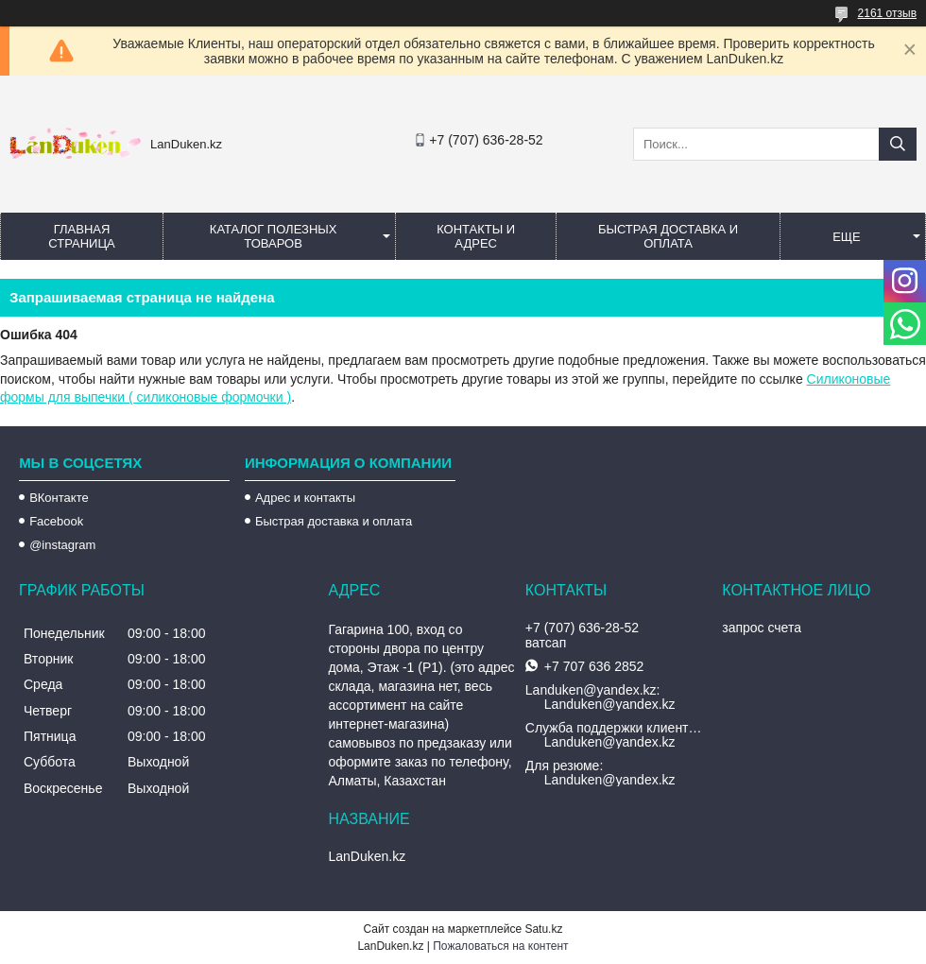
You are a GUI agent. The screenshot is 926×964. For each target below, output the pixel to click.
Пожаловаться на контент (500, 946)
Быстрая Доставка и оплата (668, 236)
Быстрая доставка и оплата (333, 521)
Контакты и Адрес (476, 236)
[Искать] (898, 144)
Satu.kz (543, 929)
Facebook (56, 521)
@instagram (62, 545)
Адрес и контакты (305, 498)
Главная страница (81, 236)
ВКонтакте (59, 498)
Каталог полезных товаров (273, 236)
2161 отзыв (887, 13)
